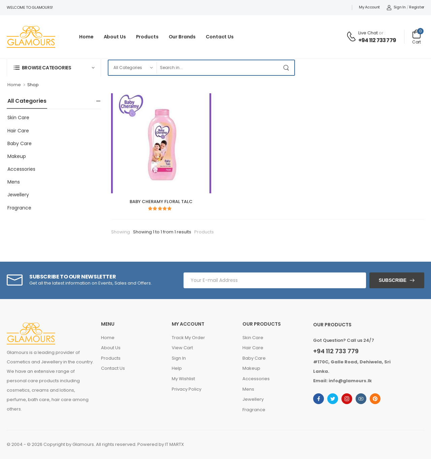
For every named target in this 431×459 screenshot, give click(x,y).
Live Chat (368, 33)
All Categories (26, 101)
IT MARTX (174, 444)
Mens (13, 181)
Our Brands (182, 36)
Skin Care (18, 117)
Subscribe (392, 280)
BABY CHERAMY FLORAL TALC (161, 201)
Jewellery (18, 194)
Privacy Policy (186, 389)
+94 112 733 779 (377, 40)
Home (86, 36)
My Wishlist (183, 378)
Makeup (16, 156)
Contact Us (220, 36)
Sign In (396, 7)
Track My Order (188, 337)
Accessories (21, 169)
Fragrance (19, 207)
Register (416, 7)
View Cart (182, 348)
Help (177, 368)
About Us (115, 36)
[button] (54, 67)
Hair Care (18, 130)
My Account (369, 7)
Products (147, 36)
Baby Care (19, 143)
